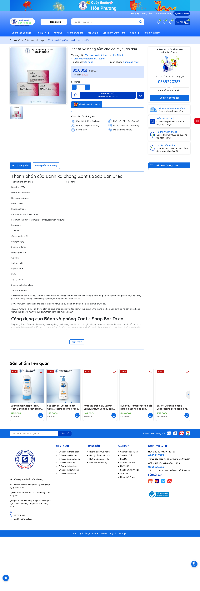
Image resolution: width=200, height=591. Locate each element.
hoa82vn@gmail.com (23, 519)
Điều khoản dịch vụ (98, 462)
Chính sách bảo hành (68, 466)
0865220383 (182, 13)
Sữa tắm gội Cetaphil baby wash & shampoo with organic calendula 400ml (63, 407)
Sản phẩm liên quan (30, 363)
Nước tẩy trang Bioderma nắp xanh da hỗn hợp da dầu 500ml (136, 407)
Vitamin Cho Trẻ (75, 32)
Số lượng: (75, 82)
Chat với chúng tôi (169, 97)
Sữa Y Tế (134, 32)
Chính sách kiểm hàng (69, 470)
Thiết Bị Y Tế (42, 32)
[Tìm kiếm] (140, 22)
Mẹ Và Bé (93, 32)
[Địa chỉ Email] (41, 433)
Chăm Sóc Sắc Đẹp (22, 32)
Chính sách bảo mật (68, 473)
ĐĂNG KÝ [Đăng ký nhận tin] (65, 433)
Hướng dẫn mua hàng (99, 452)
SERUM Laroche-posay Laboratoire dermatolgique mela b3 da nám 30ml (172, 407)
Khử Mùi (58, 32)
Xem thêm (77, 342)
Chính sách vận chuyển (69, 459)
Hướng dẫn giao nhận (99, 459)
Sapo (124, 533)
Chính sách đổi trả (67, 462)
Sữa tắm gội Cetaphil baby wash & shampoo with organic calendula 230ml (27, 407)
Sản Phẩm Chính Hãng (114, 32)
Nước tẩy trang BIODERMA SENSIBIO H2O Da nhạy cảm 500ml (98, 407)
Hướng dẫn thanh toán (99, 455)
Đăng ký (135, 13)
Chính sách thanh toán (69, 452)
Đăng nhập (147, 13)
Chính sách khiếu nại (68, 455)
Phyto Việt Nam (152, 32)
